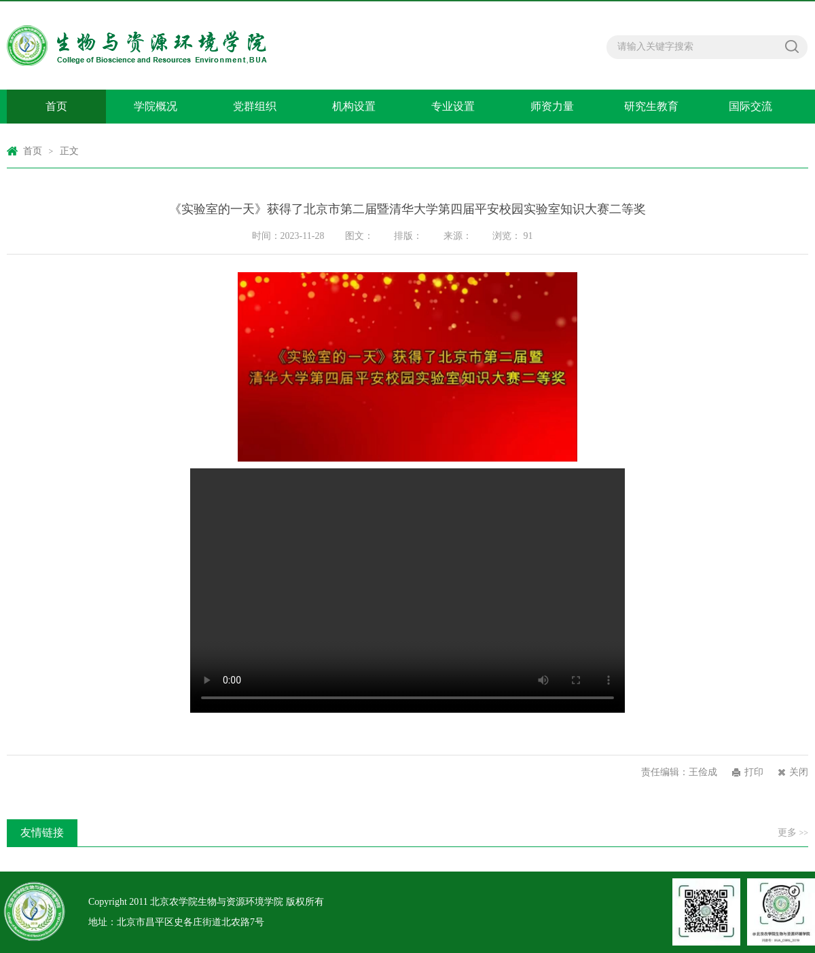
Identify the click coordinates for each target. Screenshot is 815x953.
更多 (793, 832)
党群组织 (254, 106)
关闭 (798, 772)
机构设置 (354, 106)
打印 (753, 772)
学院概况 (155, 106)
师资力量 (552, 106)
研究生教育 (651, 106)
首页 (56, 106)
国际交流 (750, 106)
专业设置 (453, 106)
